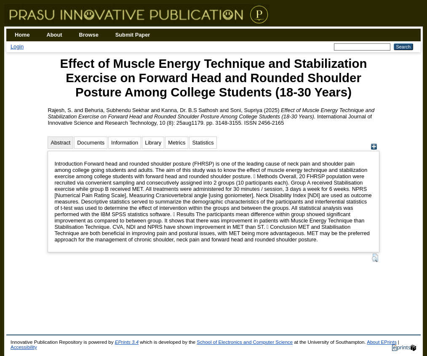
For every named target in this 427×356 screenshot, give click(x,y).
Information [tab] (124, 142)
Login (17, 46)
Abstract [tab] (60, 142)
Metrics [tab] (176, 142)
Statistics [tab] (203, 142)
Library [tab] (153, 142)
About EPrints (381, 342)
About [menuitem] (54, 35)
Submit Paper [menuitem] (132, 35)
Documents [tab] (90, 142)
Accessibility (24, 347)
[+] (374, 148)
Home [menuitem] (22, 35)
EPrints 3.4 (127, 342)
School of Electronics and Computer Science (245, 342)
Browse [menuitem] (89, 35)
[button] (375, 258)
